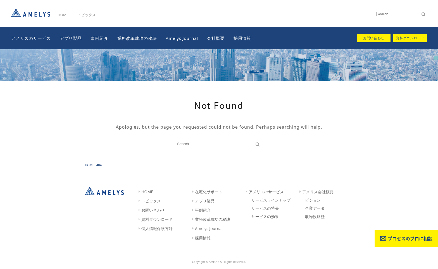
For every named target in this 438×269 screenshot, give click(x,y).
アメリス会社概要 (318, 191)
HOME (63, 14)
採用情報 (242, 38)
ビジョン (313, 200)
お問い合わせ (153, 210)
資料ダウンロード (157, 219)
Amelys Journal (182, 38)
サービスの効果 (265, 216)
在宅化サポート (208, 191)
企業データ (315, 208)
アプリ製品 (71, 38)
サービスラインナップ (271, 200)
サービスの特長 (265, 208)
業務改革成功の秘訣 (137, 38)
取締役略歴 (315, 216)
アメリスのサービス (31, 38)
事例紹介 (99, 38)
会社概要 (216, 38)
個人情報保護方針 (157, 228)
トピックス (87, 14)
